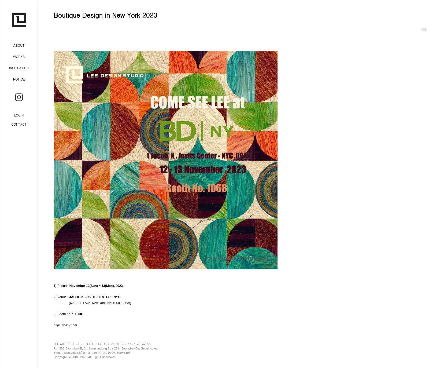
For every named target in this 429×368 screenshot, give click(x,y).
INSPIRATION (19, 67)
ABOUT (18, 45)
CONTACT (19, 124)
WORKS (19, 56)
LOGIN (19, 115)
